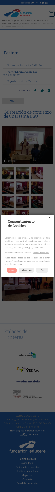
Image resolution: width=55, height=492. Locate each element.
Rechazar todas (26, 270)
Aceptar (12, 270)
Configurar (42, 270)
